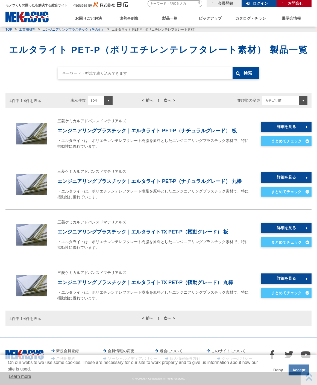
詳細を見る (286, 126)
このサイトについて (228, 351)
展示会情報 (291, 18)
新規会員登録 (67, 351)
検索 (247, 73)
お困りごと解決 (88, 18)
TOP (8, 29)
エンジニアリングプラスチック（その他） (73, 29)
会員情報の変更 (121, 351)
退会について (171, 351)
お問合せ (295, 3)
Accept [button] (299, 370)
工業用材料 (27, 29)
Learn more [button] (20, 376)
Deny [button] (278, 370)
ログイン (260, 3)
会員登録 (225, 3)
